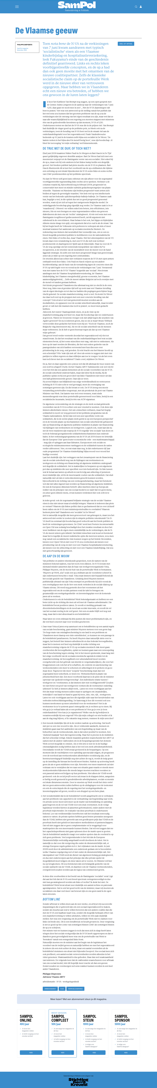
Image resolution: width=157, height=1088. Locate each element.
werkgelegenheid (75, 989)
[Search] (136, 7)
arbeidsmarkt (50, 989)
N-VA (62, 989)
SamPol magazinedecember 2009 (22, 49)
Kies (31, 1053)
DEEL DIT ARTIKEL (125, 44)
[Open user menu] (141, 7)
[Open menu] (17, 7)
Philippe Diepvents (24, 45)
